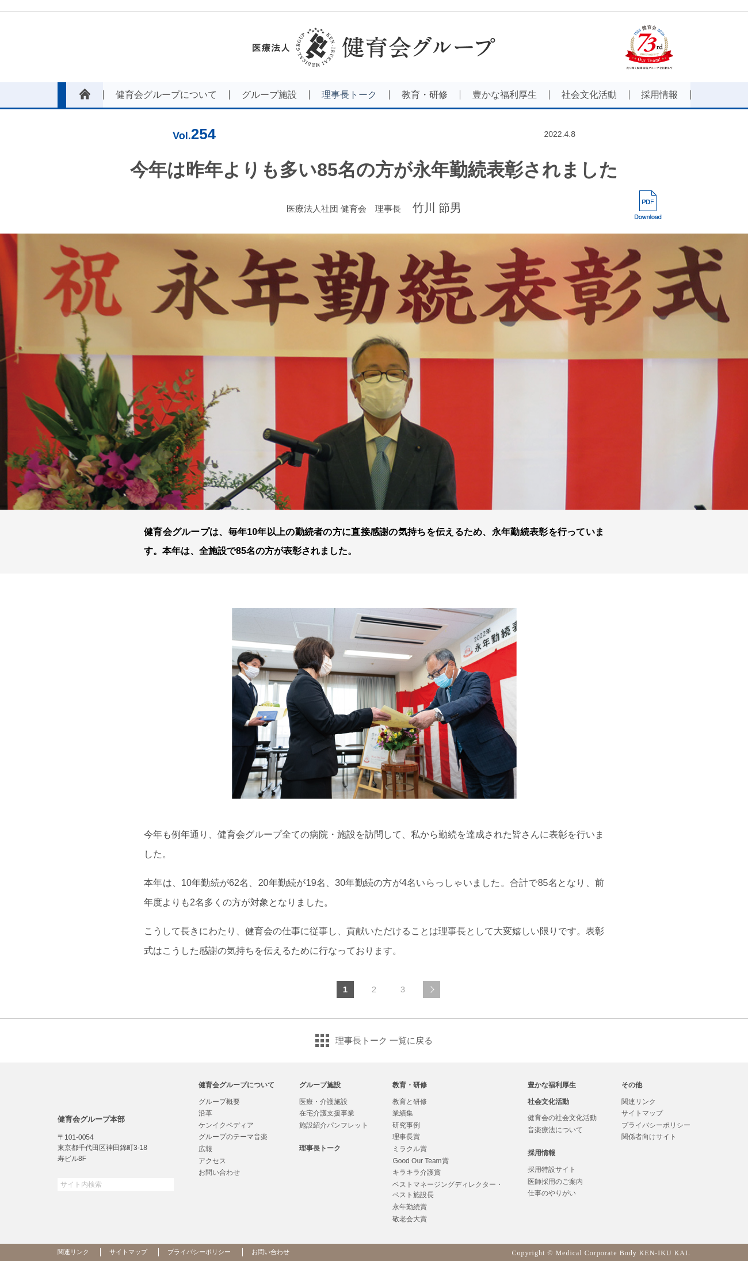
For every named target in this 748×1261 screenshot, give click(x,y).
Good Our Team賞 (420, 1161)
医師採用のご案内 (555, 1182)
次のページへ (431, 989)
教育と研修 (409, 1102)
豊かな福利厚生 (552, 1085)
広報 (205, 1149)
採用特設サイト (552, 1170)
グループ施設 (320, 1085)
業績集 (402, 1113)
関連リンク (638, 1102)
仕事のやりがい (552, 1193)
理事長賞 (406, 1137)
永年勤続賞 (409, 1207)
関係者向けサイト (649, 1137)
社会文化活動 (548, 1102)
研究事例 (406, 1125)
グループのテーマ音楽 (233, 1137)
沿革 (205, 1113)
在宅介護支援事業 (326, 1113)
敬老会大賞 (409, 1219)
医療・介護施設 (323, 1102)
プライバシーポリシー (655, 1125)
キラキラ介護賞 (416, 1172)
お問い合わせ (219, 1172)
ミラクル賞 (409, 1149)
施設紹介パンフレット (333, 1125)
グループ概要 (219, 1102)
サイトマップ (642, 1113)
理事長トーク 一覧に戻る (384, 1040)
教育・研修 (409, 1085)
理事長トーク (320, 1148)
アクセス (212, 1161)
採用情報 (541, 1153)
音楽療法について (555, 1130)
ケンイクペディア (226, 1125)
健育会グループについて (236, 1085)
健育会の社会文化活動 (562, 1118)
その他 (631, 1085)
